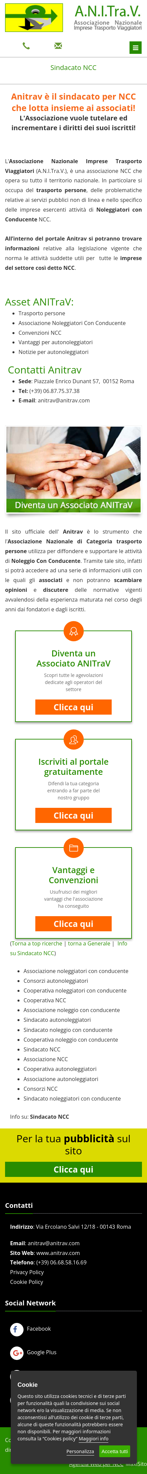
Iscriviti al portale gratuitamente (73, 766)
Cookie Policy (26, 1282)
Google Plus (33, 1352)
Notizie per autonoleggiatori (53, 352)
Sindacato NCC (42, 1049)
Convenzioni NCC (40, 332)
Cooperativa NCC (45, 1000)
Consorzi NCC (41, 1088)
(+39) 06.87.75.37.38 (54, 391)
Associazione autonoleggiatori (61, 1079)
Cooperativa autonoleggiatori (60, 1069)
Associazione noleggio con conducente (72, 1010)
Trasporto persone (42, 313)
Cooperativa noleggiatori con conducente (75, 990)
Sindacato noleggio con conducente (68, 1030)
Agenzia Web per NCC (96, 1464)
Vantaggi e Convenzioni (74, 875)
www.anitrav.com (58, 1253)
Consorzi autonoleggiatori (56, 980)
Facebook (30, 1328)
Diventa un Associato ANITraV (73, 658)
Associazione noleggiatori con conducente (76, 971)
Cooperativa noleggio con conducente (71, 1039)
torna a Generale (89, 943)
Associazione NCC (46, 1059)
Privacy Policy (27, 1272)
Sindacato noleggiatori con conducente (72, 1098)
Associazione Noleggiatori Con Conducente (72, 323)
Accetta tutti (115, 1451)
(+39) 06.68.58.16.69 (61, 1262)
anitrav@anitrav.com (64, 400)
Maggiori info (93, 1438)
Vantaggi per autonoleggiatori (56, 342)
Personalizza (80, 1451)
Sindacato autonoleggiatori (57, 1019)
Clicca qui (73, 707)
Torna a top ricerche (37, 943)
